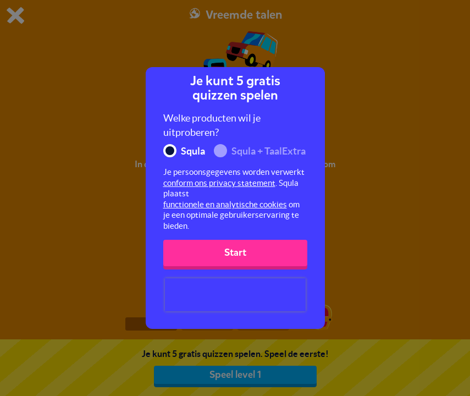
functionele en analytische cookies (225, 204)
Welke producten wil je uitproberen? (212, 125)
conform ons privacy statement (219, 183)
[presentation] (235, 294)
